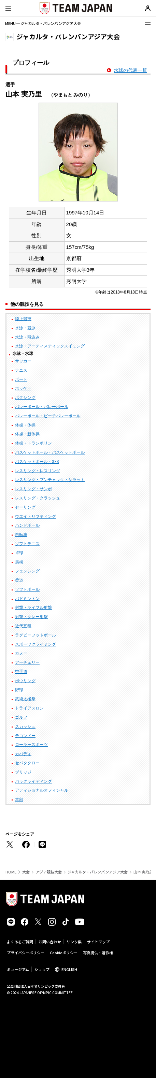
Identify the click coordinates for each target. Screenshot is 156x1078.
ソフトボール (27, 589)
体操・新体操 (27, 434)
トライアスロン (29, 708)
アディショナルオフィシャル (41, 790)
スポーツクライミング (35, 644)
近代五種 (23, 626)
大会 (26, 871)
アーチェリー (27, 662)
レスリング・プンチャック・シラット (50, 479)
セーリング (25, 507)
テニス (21, 370)
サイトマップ (98, 941)
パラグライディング (33, 781)
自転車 (21, 534)
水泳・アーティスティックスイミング (50, 346)
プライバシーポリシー (25, 952)
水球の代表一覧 (130, 70)
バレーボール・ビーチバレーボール (48, 416)
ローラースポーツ (31, 744)
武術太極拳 (25, 699)
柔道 (19, 580)
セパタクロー (27, 763)
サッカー (23, 361)
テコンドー (25, 735)
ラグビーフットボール (35, 635)
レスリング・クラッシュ (37, 498)
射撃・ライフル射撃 (33, 607)
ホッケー (23, 388)
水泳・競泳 (25, 328)
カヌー (21, 653)
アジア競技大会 (49, 871)
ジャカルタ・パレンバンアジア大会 (98, 871)
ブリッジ (23, 772)
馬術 (19, 562)
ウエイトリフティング (35, 516)
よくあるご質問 (20, 941)
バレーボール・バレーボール (41, 406)
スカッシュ (25, 726)
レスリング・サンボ (33, 488)
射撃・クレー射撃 (31, 616)
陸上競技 (23, 318)
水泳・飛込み (27, 337)
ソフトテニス (27, 543)
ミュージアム (18, 969)
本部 (19, 799)
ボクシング (25, 397)
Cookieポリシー (63, 952)
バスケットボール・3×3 (37, 461)
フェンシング (27, 571)
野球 (19, 690)
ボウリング (25, 680)
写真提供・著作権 (98, 952)
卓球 (19, 553)
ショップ (41, 969)
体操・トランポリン (33, 443)
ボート (21, 379)
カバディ (23, 753)
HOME (10, 871)
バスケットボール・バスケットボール (50, 452)
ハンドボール (27, 525)
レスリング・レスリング (37, 470)
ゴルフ (21, 717)
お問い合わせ (50, 941)
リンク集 (74, 941)
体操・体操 (25, 425)
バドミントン (27, 598)
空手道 (21, 671)
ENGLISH (69, 969)
